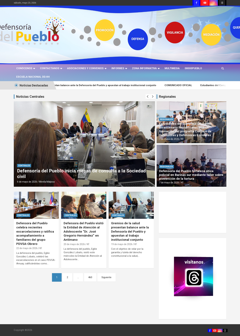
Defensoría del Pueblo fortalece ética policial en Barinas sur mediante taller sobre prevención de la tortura (191, 175)
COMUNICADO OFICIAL (186, 85)
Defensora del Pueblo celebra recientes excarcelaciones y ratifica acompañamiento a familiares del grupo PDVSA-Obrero (35, 233)
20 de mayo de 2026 (74, 244)
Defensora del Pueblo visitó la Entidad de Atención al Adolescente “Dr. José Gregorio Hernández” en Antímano (83, 231)
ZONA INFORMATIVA (144, 68)
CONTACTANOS (49, 68)
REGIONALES (166, 119)
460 (90, 277)
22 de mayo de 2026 (27, 248)
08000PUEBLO (193, 68)
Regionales (167, 97)
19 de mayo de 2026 (121, 244)
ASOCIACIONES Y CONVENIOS (85, 68)
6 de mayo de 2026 (27, 181)
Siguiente (106, 277)
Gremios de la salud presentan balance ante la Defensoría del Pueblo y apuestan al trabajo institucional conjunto (98, 85)
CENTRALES (24, 165)
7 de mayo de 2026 (169, 139)
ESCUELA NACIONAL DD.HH (33, 76)
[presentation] (147, 96)
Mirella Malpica (47, 181)
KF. (182, 139)
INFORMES (117, 68)
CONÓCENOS (24, 68)
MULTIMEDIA (172, 68)
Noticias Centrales (30, 97)
